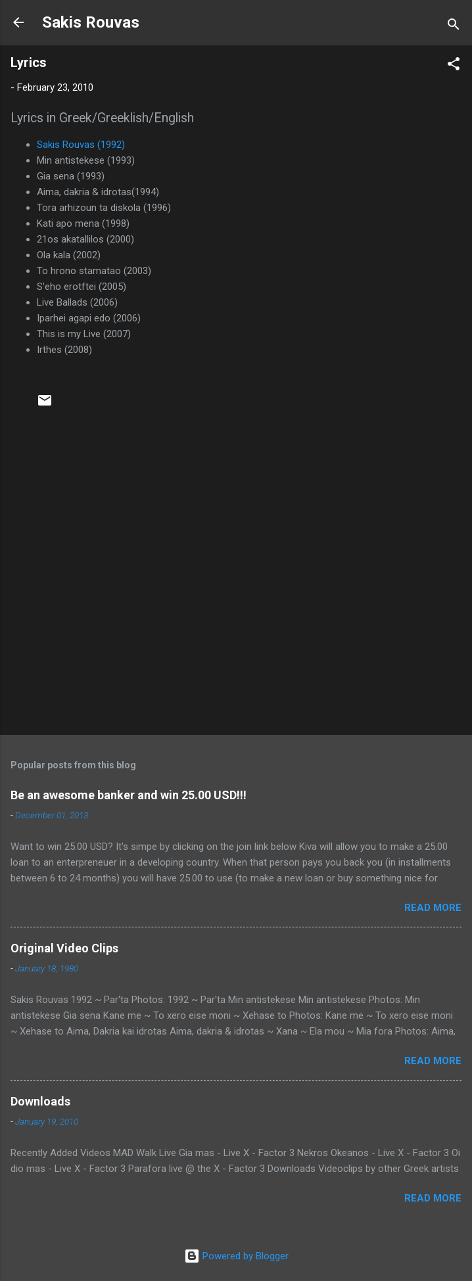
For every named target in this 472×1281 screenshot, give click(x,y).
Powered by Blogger (236, 1256)
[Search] (453, 27)
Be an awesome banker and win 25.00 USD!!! (129, 795)
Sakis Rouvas (90, 22)
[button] (453, 66)
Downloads (40, 1101)
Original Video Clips (64, 948)
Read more (432, 908)
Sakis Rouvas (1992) (81, 145)
